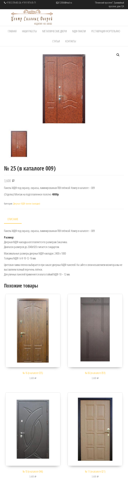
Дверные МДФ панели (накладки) (26, 203)
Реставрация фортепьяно (105, 31)
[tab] (15, 219)
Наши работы (29, 31)
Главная (12, 31)
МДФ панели (79, 31)
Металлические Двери (54, 31)
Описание (12, 219)
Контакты (70, 41)
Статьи (56, 41)
